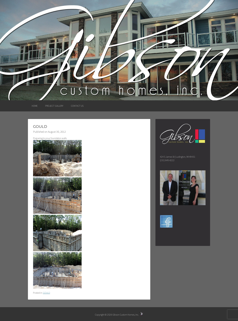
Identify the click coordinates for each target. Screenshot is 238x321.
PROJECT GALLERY (54, 105)
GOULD (46, 292)
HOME (35, 105)
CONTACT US (77, 105)
